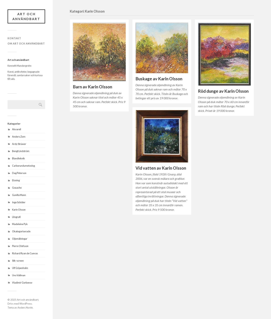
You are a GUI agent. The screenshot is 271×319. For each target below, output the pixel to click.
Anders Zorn (18, 136)
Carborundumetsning (23, 165)
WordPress (25, 303)
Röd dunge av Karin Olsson (223, 91)
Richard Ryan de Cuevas (25, 253)
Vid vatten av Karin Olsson (161, 168)
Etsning (16, 180)
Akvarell (16, 129)
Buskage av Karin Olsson (159, 78)
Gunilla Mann (19, 194)
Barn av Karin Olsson (92, 86)
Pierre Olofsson (20, 246)
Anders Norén (25, 307)
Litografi (16, 216)
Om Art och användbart (26, 43)
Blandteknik (18, 158)
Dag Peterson (19, 173)
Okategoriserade (21, 231)
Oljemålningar (19, 238)
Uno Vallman (18, 275)
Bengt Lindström (20, 151)
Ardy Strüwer (19, 143)
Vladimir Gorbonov (22, 282)
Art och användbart (26, 16)
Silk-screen (18, 260)
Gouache (17, 187)
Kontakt (14, 38)
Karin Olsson (19, 209)
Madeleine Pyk (20, 224)
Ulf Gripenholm (20, 267)
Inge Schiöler (18, 202)
